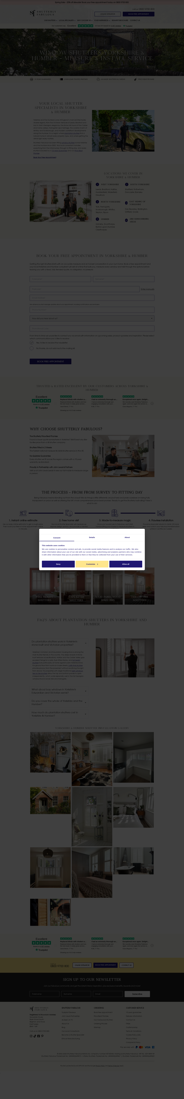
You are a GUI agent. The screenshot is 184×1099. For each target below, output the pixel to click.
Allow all (125, 564)
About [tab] (127, 537)
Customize (92, 564)
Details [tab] (92, 537)
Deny (58, 564)
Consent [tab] (56, 538)
